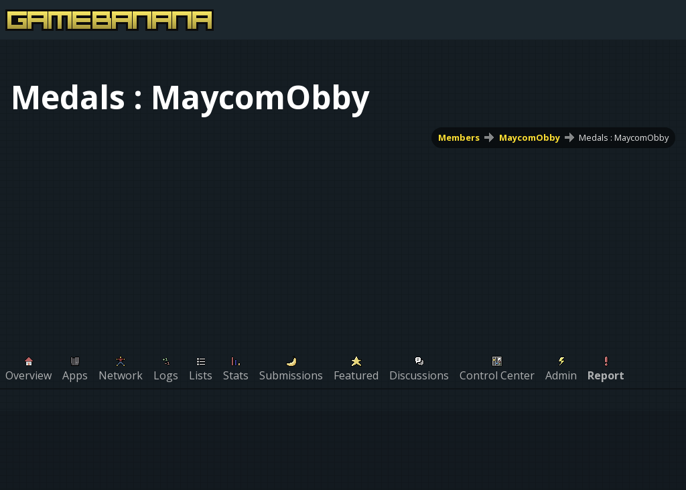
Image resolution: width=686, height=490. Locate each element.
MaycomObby (529, 137)
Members (459, 137)
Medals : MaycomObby (624, 137)
